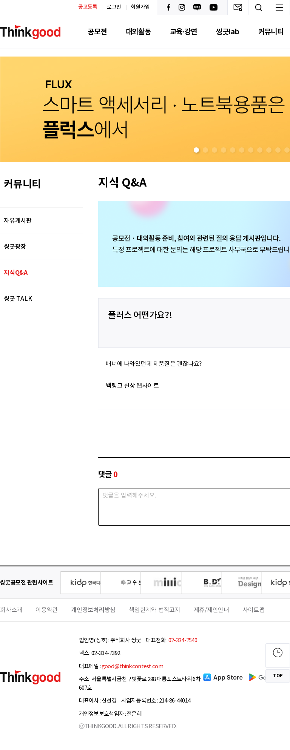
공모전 (97, 32)
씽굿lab (227, 32)
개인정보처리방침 (93, 610)
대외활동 (138, 32)
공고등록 (87, 7)
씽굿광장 (15, 246)
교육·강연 (183, 32)
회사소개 (11, 610)
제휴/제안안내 (211, 610)
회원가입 (140, 7)
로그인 (114, 7)
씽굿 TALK (18, 298)
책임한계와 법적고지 (154, 610)
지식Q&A (16, 273)
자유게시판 (18, 220)
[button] (196, 150)
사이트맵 (253, 610)
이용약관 (46, 610)
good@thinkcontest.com (132, 666)
